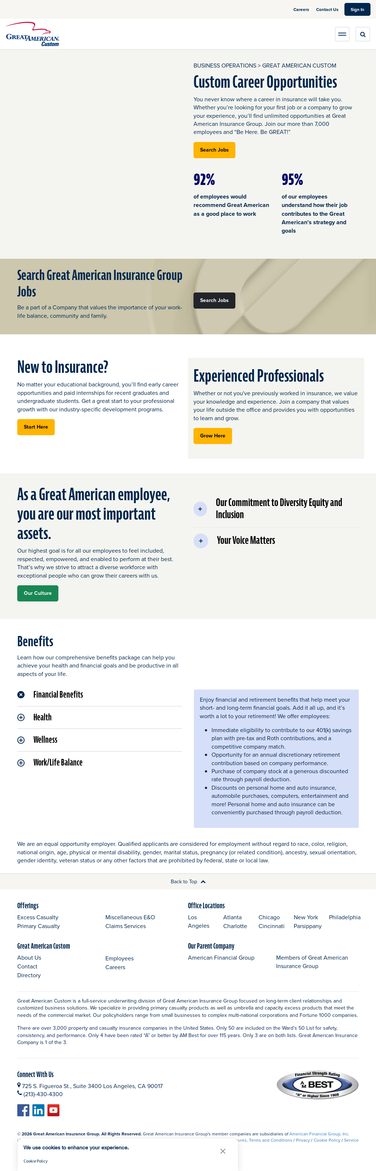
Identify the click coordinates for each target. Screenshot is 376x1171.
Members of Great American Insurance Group (312, 961)
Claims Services (125, 926)
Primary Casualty (38, 926)
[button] (223, 1151)
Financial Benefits (50, 695)
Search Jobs (217, 149)
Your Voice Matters (234, 541)
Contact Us (327, 9)
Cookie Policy (327, 1140)
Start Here (39, 426)
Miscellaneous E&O (130, 917)
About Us (29, 957)
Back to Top (188, 881)
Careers (301, 9)
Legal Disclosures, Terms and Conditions (252, 1140)
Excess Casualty (37, 917)
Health (34, 717)
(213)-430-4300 (43, 1094)
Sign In (360, 9)
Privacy (303, 1140)
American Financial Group (221, 957)
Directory (29, 975)
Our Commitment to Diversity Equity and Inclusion (268, 509)
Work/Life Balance (50, 762)
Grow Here (216, 435)
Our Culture (38, 593)
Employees (119, 958)
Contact (27, 966)
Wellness (37, 740)
